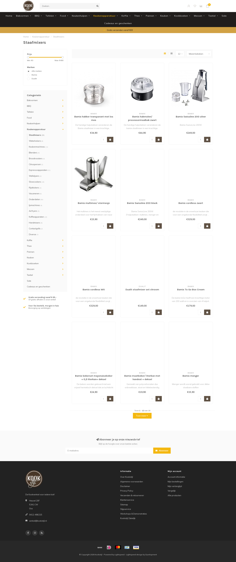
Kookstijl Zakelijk (127, 518)
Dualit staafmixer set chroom (142, 289)
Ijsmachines (35, 205)
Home (9, 15)
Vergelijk (172, 491)
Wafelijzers (35, 176)
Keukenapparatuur (104, 15)
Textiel (212, 15)
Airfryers (34, 211)
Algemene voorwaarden (131, 481)
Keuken (164, 15)
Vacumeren (35, 193)
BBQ (37, 15)
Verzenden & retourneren (132, 495)
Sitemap (124, 504)
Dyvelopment (151, 554)
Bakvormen (22, 15)
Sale (224, 15)
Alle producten (174, 495)
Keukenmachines (38, 147)
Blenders (34, 152)
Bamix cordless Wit (94, 289)
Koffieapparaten (38, 217)
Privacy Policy (126, 491)
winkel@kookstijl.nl (38, 521)
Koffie (125, 15)
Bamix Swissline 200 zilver (191, 116)
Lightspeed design (134, 554)
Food (63, 15)
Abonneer (161, 450)
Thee (137, 15)
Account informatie (176, 477)
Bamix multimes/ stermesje (94, 203)
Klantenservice (127, 500)
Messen (198, 15)
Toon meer (142, 416)
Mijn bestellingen (175, 481)
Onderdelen (36, 199)
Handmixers (35, 222)
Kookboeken (181, 15)
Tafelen (50, 15)
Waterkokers (36, 141)
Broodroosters (37, 158)
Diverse (33, 234)
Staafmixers (36, 135)
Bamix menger (191, 375)
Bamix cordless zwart (191, 203)
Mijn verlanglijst (175, 486)
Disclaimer (125, 486)
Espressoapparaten (39, 170)
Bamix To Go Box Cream (191, 289)
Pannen (150, 15)
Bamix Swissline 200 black (142, 203)
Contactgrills (36, 228)
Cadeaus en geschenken (118, 23)
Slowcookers (36, 182)
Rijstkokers (35, 187)
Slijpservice (125, 509)
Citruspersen (36, 164)
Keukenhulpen (79, 15)
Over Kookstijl (126, 477)
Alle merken (37, 71)
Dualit (34, 78)
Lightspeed (119, 554)
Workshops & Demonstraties (133, 514)
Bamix (34, 75)
